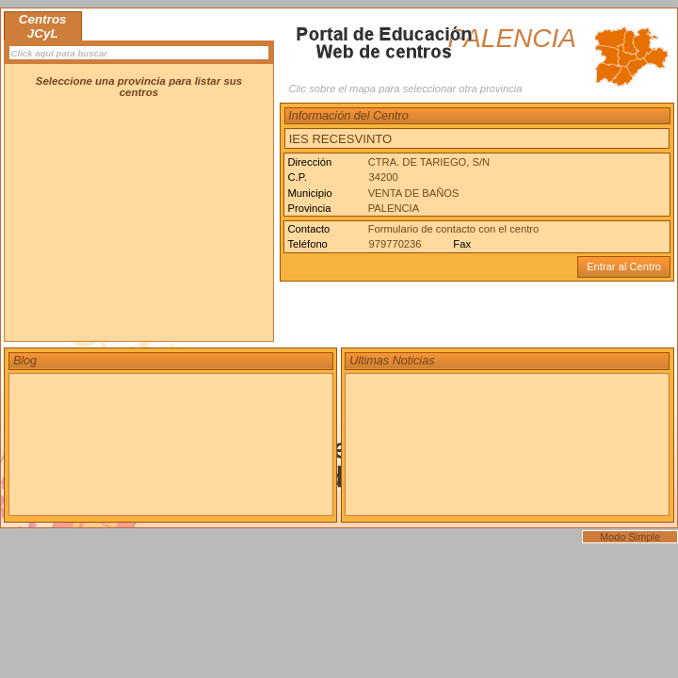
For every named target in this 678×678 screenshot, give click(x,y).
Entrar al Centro (624, 266)
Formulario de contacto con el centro (454, 228)
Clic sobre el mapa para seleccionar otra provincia (405, 88)
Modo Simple (630, 536)
